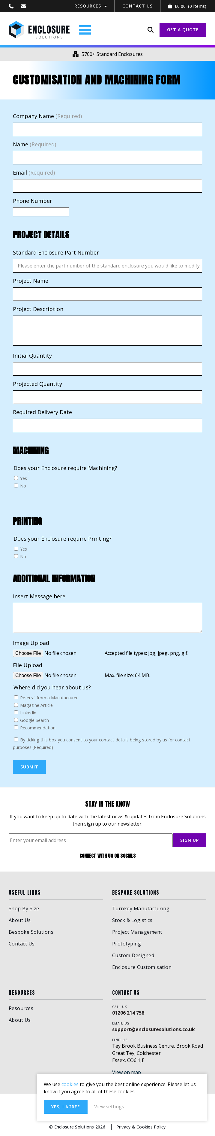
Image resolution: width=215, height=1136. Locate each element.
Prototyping (126, 943)
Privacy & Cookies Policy (141, 1127)
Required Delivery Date (42, 412)
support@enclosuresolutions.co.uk (153, 1029)
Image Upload (31, 643)
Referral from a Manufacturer (49, 698)
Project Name (30, 281)
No (23, 486)
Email (34, 173)
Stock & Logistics (132, 920)
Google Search (34, 720)
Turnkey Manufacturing (141, 908)
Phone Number (32, 201)
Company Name (47, 116)
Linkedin (28, 713)
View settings (153, 1106)
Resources (87, 6)
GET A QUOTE (183, 30)
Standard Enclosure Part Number (56, 252)
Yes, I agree (109, 1106)
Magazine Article (36, 705)
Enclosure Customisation (142, 967)
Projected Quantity (37, 384)
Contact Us (137, 6)
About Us (20, 920)
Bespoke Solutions (31, 932)
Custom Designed (133, 955)
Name (34, 144)
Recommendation (37, 728)
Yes (23, 479)
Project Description (38, 309)
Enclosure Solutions (40, 30)
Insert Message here (39, 596)
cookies (113, 1076)
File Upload (27, 665)
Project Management (137, 932)
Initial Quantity (32, 355)
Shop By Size (24, 908)
